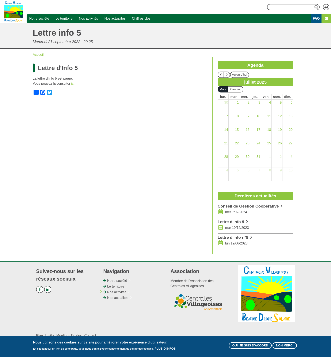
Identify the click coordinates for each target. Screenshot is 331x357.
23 (248, 143)
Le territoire (64, 18)
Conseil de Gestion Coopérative (248, 206)
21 (226, 143)
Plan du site (45, 335)
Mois (223, 89)
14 (226, 130)
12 (280, 116)
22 (237, 143)
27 (291, 143)
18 (269, 130)
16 (248, 130)
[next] (227, 75)
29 (237, 157)
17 (258, 130)
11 (269, 116)
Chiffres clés (141, 18)
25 (269, 143)
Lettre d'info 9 (231, 222)
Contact (90, 335)
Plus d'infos (165, 349)
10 (258, 116)
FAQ (316, 18)
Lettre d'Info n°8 (233, 237)
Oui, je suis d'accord (250, 346)
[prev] (221, 75)
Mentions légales (69, 335)
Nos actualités (115, 18)
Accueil (38, 54)
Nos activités (88, 18)
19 (280, 130)
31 (258, 157)
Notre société (39, 18)
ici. (73, 83)
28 (226, 157)
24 (258, 143)
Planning (235, 89)
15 (237, 130)
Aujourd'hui (239, 74)
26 (280, 143)
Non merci (284, 346)
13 (291, 116)
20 (291, 130)
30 (226, 102)
